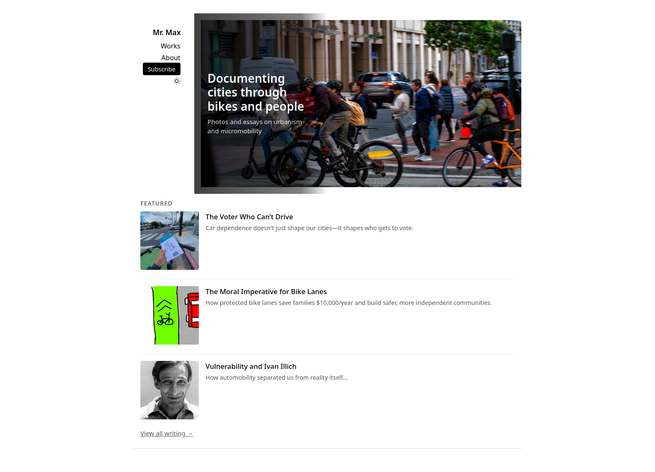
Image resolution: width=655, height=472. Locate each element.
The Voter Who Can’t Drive (249, 216)
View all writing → (166, 433)
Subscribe (161, 69)
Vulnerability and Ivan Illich (251, 366)
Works (170, 46)
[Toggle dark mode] (176, 81)
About (170, 57)
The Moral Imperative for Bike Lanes (266, 291)
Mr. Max (167, 32)
